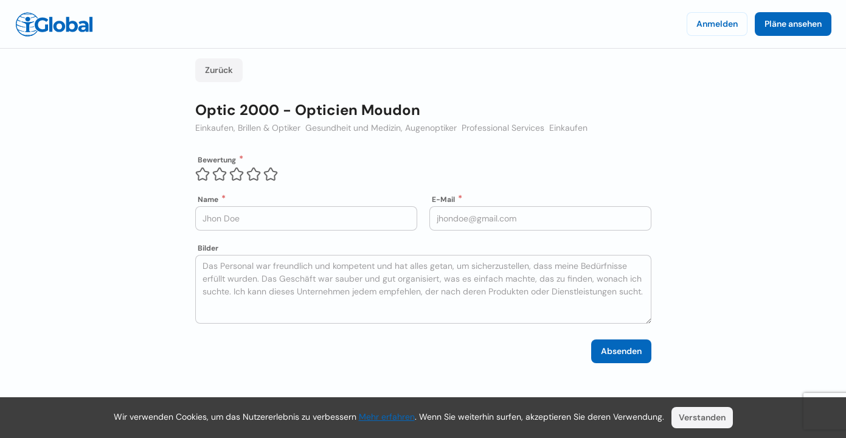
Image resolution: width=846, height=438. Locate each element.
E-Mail (443, 199)
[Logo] (54, 24)
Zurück (219, 69)
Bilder (208, 248)
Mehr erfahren (387, 416)
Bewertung (217, 160)
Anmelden (717, 23)
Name (208, 199)
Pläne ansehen (793, 23)
